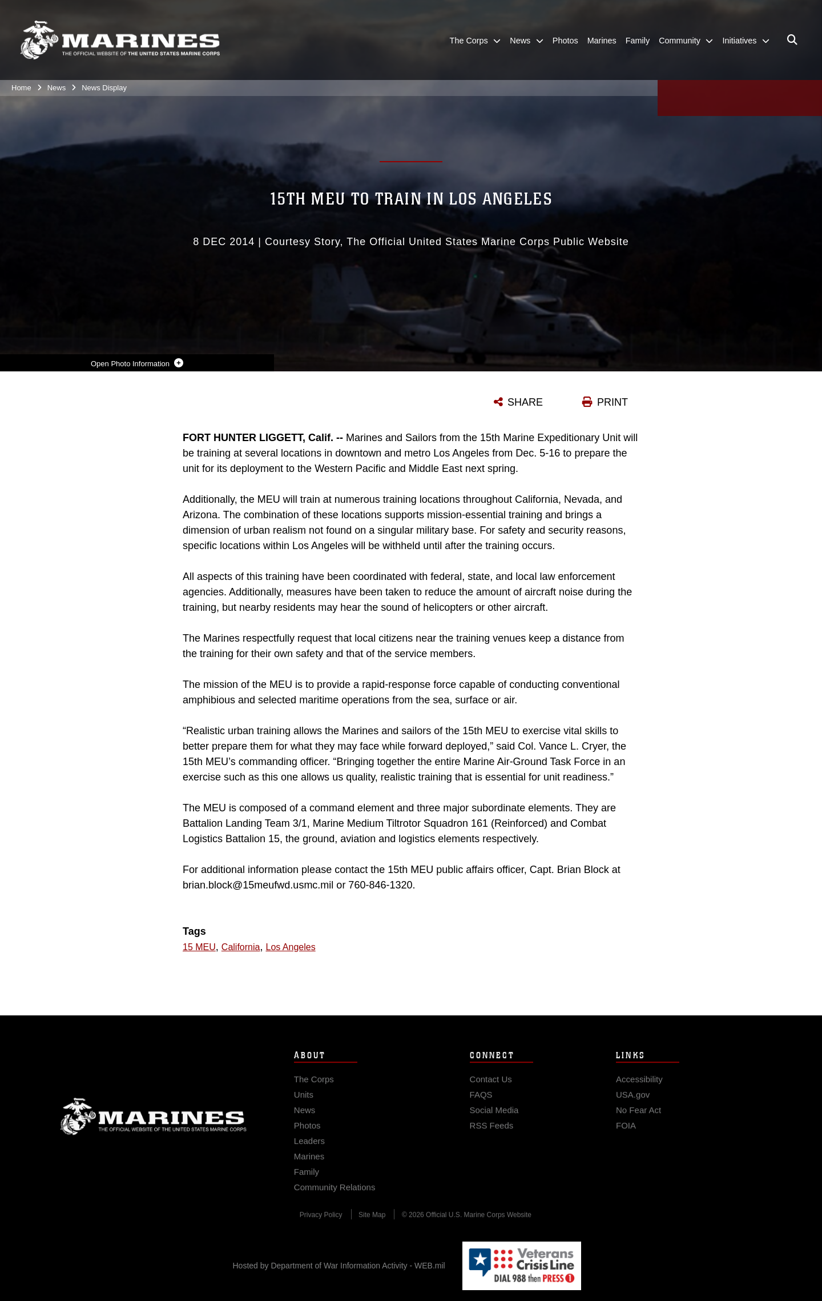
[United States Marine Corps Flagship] (120, 40)
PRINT (612, 402)
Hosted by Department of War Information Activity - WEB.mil (339, 1265)
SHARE (525, 402)
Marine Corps (153, 1125)
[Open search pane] (792, 40)
